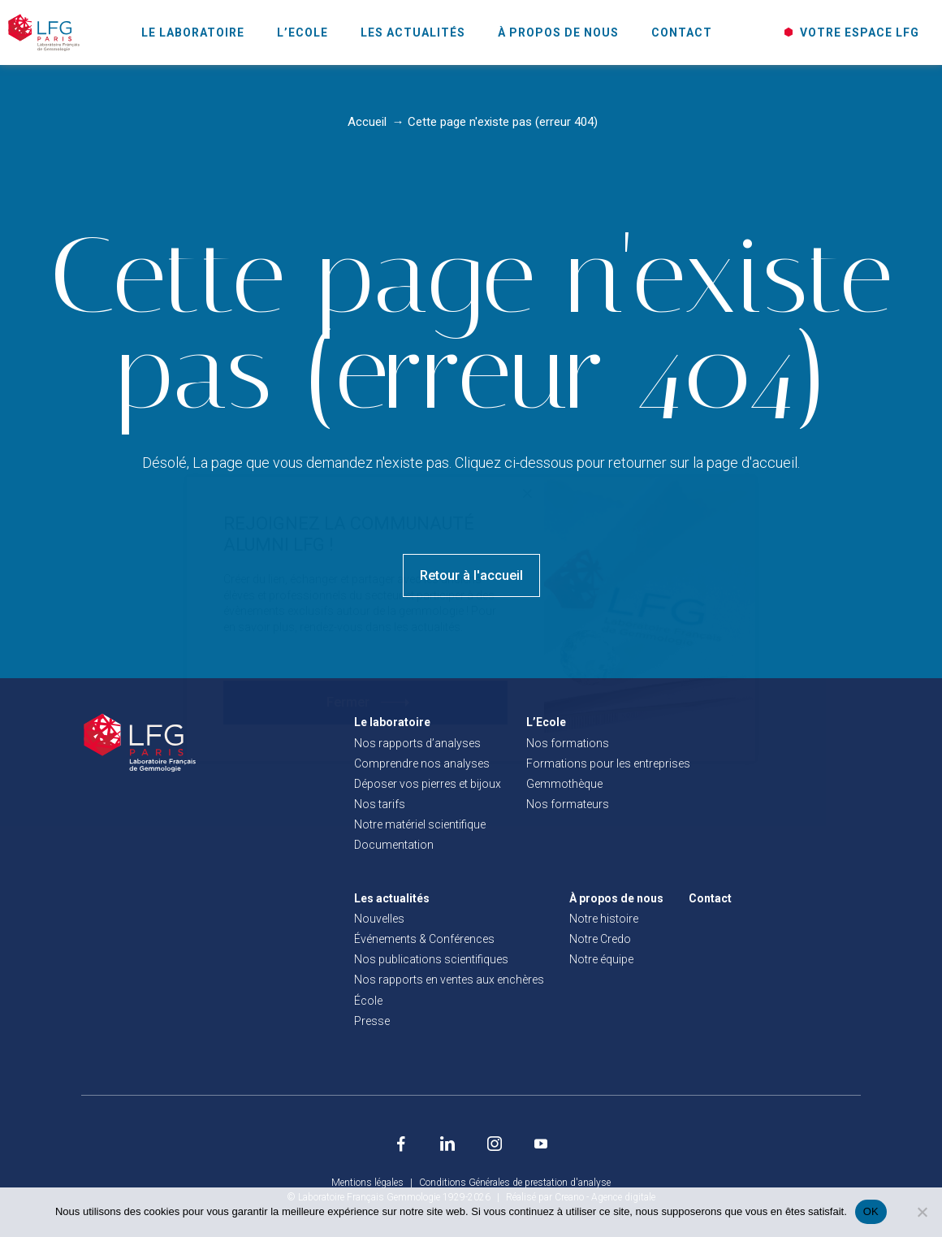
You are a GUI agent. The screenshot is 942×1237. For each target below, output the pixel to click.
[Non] (922, 1212)
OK (871, 1211)
